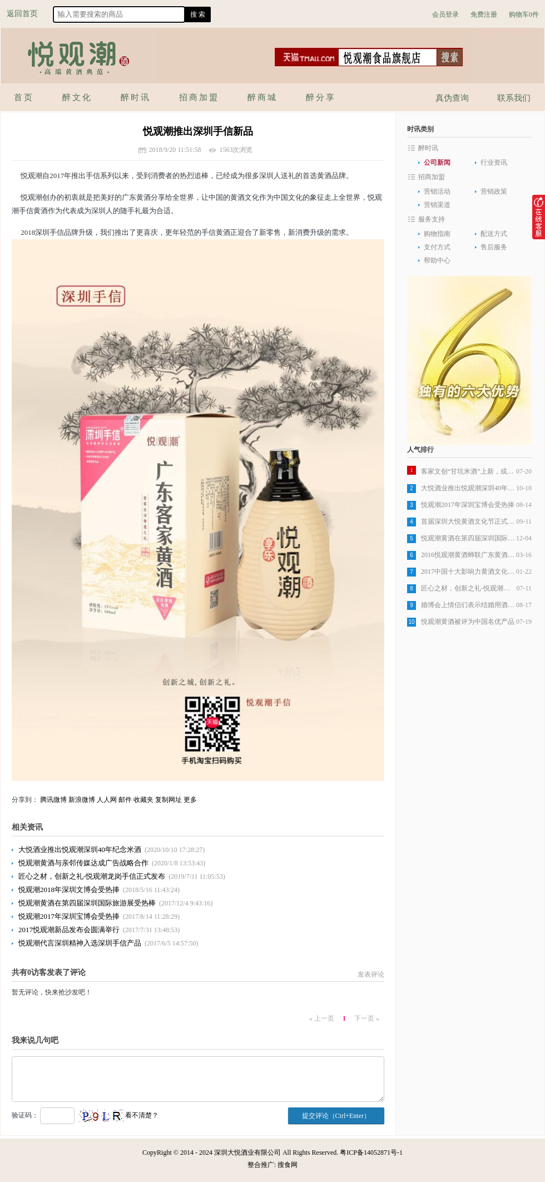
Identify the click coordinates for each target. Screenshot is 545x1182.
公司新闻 (437, 162)
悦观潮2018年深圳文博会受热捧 (69, 889)
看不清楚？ (118, 1115)
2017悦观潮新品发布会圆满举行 (69, 929)
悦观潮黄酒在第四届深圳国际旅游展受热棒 (87, 903)
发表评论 (371, 974)
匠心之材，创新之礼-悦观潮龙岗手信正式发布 (91, 876)
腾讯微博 (53, 800)
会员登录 (445, 14)
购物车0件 (524, 14)
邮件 (125, 800)
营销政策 (493, 191)
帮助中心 (437, 260)
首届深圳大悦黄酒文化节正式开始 (468, 521)
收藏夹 (143, 800)
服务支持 (431, 219)
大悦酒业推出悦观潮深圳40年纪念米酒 (79, 849)
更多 (190, 800)
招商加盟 (431, 177)
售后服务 (493, 247)
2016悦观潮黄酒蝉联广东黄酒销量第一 (468, 555)
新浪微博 (81, 800)
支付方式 (437, 247)
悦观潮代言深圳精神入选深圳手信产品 (79, 943)
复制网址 (168, 800)
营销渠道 (437, 205)
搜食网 (288, 1165)
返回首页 (22, 13)
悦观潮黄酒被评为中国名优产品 (467, 622)
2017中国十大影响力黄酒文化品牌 (468, 571)
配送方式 (493, 234)
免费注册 (483, 14)
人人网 (107, 800)
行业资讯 (493, 162)
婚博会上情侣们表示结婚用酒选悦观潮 (468, 605)
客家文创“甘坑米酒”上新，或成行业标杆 (468, 471)
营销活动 (437, 191)
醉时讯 (428, 148)
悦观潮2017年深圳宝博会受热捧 (69, 916)
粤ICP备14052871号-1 (371, 1152)
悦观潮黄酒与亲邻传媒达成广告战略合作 (83, 863)
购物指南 (437, 234)
